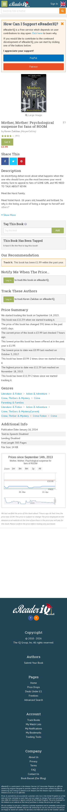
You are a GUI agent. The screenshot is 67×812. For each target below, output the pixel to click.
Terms (33, 765)
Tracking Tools (33, 736)
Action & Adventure (36, 393)
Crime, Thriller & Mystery (15, 415)
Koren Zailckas (12, 131)
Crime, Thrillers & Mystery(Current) (20, 411)
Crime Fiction (40, 415)
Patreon (33, 66)
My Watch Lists (33, 724)
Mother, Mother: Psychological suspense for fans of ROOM (27, 124)
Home (33, 682)
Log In (8, 280)
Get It (7, 142)
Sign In (54, 3)
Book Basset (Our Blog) (33, 778)
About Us (33, 757)
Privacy (33, 761)
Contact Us (33, 774)
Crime (37, 398)
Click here (37, 33)
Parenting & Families (12, 402)
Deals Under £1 (33, 691)
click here (36, 809)
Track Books (33, 720)
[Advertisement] (33, 563)
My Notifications (33, 728)
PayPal (33, 58)
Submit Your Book (33, 662)
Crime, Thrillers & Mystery (15, 398)
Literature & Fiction (11, 393)
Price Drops (33, 687)
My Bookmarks (33, 732)
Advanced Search (33, 700)
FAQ (33, 769)
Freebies (33, 695)
